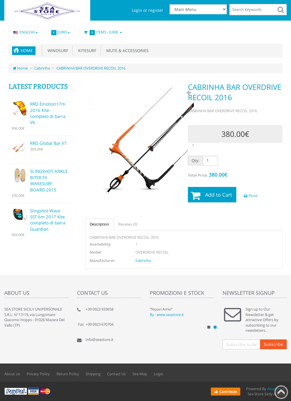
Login (158, 373)
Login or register (147, 10)
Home (27, 50)
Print (251, 195)
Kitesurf (86, 50)
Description (99, 224)
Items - (102, 32)
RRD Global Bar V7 (48, 143)
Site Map (139, 373)
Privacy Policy (38, 373)
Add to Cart (218, 194)
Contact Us (116, 373)
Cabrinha (42, 68)
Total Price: (207, 174)
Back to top (281, 392)
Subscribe (273, 344)
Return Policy (67, 373)
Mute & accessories (126, 50)
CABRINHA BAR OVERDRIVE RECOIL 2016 (90, 68)
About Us (12, 373)
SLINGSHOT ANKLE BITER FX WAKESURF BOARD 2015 (49, 180)
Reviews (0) (127, 224)
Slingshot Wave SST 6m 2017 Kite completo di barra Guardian (47, 220)
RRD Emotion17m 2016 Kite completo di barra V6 (47, 113)
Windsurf (56, 50)
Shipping (93, 373)
